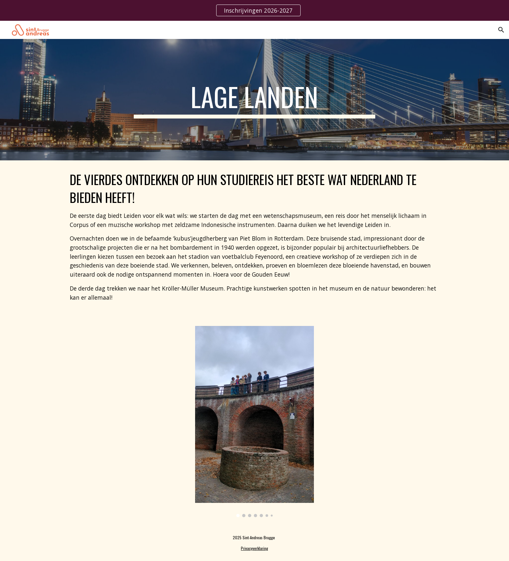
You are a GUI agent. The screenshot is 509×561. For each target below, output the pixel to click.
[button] (501, 30)
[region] (254, 10)
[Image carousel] (254, 421)
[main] (254, 99)
